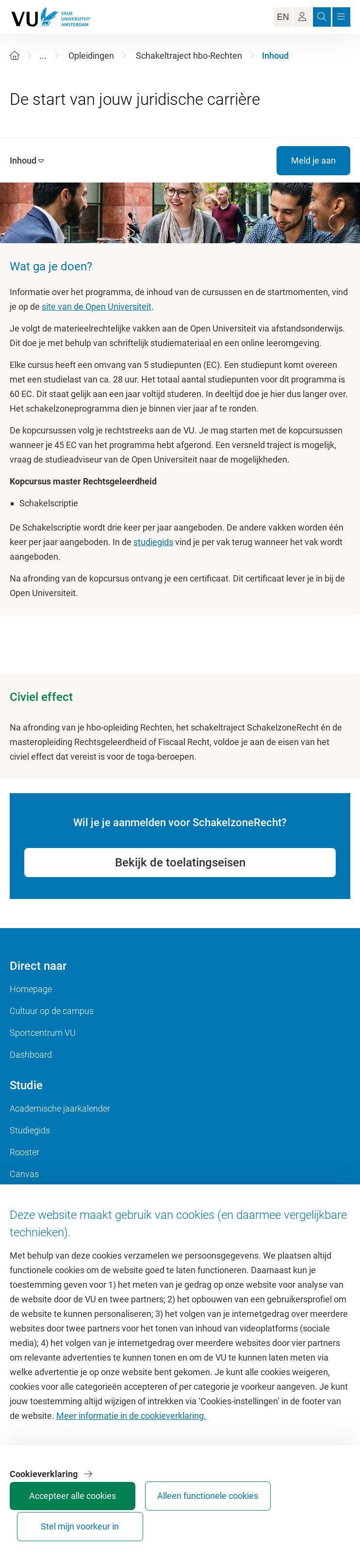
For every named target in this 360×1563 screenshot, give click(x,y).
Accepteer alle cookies (40, 1517)
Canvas (24, 1174)
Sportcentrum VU (43, 1033)
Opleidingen (91, 55)
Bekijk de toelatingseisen (180, 862)
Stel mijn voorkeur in (186, 1517)
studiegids (153, 542)
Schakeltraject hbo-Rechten (189, 55)
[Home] (14, 55)
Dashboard (31, 1054)
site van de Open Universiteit (96, 306)
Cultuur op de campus (52, 1011)
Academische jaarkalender (60, 1108)
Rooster (24, 1152)
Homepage (31, 989)
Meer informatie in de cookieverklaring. (131, 1429)
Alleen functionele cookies (113, 1517)
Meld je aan (313, 160)
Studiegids (30, 1130)
